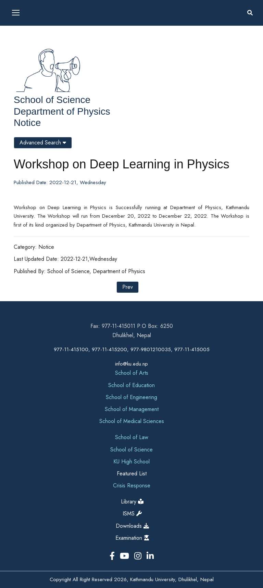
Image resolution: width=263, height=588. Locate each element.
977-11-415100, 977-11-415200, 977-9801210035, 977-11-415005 (132, 349)
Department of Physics (62, 111)
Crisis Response (131, 485)
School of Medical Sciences (131, 421)
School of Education (131, 385)
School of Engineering (131, 397)
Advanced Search (43, 142)
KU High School (131, 461)
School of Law (131, 437)
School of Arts (131, 373)
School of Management (132, 409)
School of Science (52, 99)
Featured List (132, 473)
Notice (27, 122)
